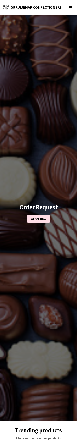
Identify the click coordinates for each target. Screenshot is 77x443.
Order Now (38, 219)
